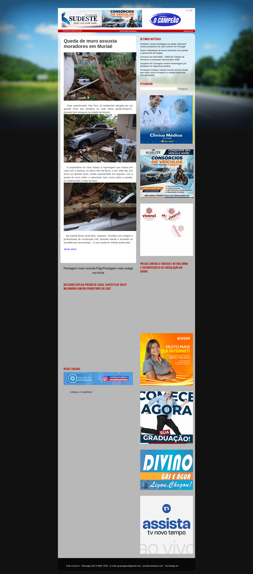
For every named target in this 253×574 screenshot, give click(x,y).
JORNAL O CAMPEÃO (81, 392)
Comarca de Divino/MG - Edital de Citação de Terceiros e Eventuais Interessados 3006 (162, 58)
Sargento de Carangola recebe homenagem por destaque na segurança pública (163, 64)
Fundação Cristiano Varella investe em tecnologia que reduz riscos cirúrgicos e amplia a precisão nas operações (164, 72)
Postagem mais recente (80, 268)
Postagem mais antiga (118, 268)
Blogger (182, 566)
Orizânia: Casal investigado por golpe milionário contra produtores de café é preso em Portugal (163, 45)
